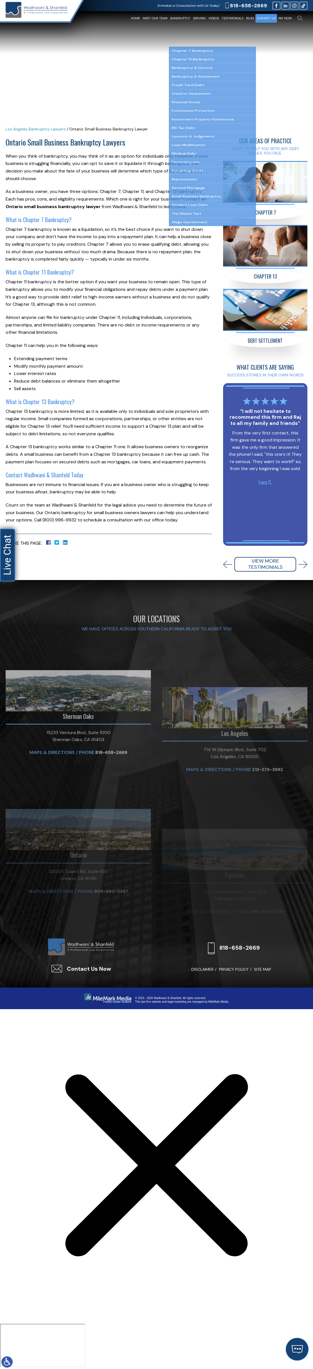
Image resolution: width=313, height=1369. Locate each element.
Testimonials (232, 18)
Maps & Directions (52, 817)
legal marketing (177, 1001)
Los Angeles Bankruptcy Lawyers (36, 129)
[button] (227, 564)
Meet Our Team (155, 18)
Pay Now (285, 18)
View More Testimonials (265, 564)
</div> (42, 1345)
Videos (213, 18)
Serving (199, 18)
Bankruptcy (180, 18)
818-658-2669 (248, 5)
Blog (250, 18)
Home (135, 18)
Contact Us (266, 18)
